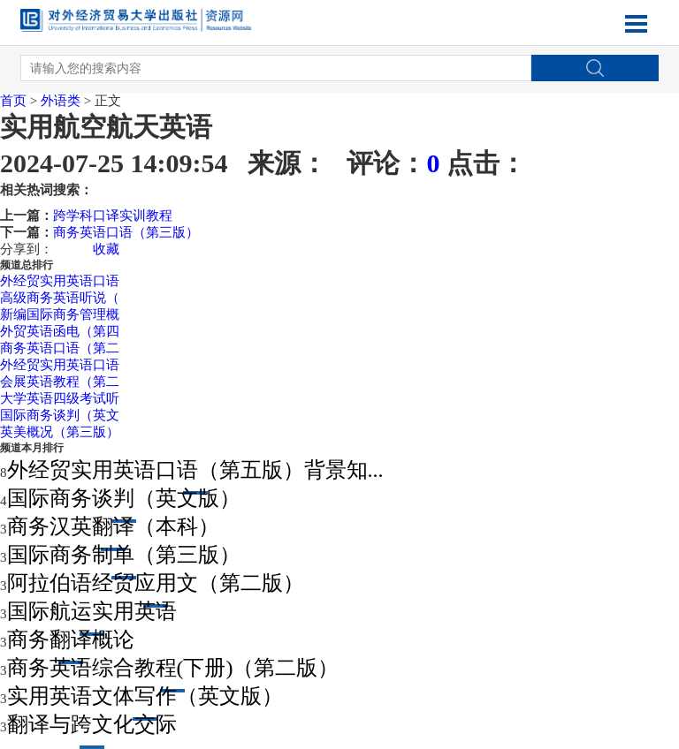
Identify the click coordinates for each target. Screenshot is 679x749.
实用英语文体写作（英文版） (145, 696)
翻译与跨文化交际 (92, 724)
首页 (13, 101)
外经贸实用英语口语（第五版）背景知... (195, 469)
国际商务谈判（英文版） (123, 498)
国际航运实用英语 (92, 611)
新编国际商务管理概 (59, 314)
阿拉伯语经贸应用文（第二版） (155, 582)
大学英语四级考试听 (59, 398)
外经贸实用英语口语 (59, 281)
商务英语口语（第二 (59, 348)
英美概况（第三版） (59, 432)
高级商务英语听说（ (59, 298)
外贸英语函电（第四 (59, 331)
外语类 (60, 101)
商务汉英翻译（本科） (113, 526)
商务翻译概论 (70, 639)
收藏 (106, 249)
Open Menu (636, 24)
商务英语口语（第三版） (126, 232)
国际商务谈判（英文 (59, 415)
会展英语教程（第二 (59, 381)
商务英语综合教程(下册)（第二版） (173, 667)
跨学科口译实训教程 (112, 215)
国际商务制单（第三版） (123, 554)
